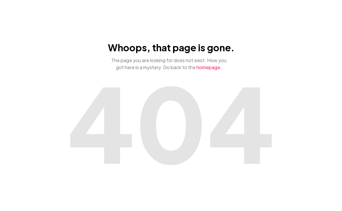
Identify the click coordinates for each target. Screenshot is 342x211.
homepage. (209, 67)
